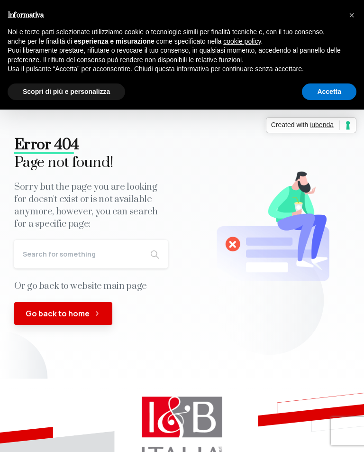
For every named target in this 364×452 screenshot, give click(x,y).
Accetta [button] (329, 91)
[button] (351, 15)
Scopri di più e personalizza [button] (66, 91)
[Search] (78, 254)
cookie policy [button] (242, 41)
